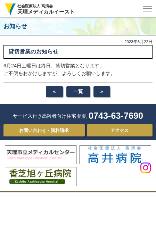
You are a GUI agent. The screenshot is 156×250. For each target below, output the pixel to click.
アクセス (119, 130)
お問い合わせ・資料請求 (44, 130)
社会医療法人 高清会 (46, 9)
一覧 (78, 91)
